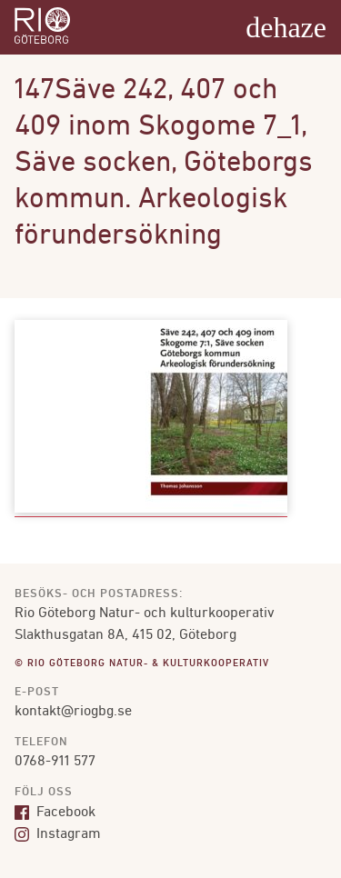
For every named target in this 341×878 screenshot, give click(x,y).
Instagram (58, 834)
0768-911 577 (55, 761)
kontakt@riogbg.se (73, 711)
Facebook (55, 812)
